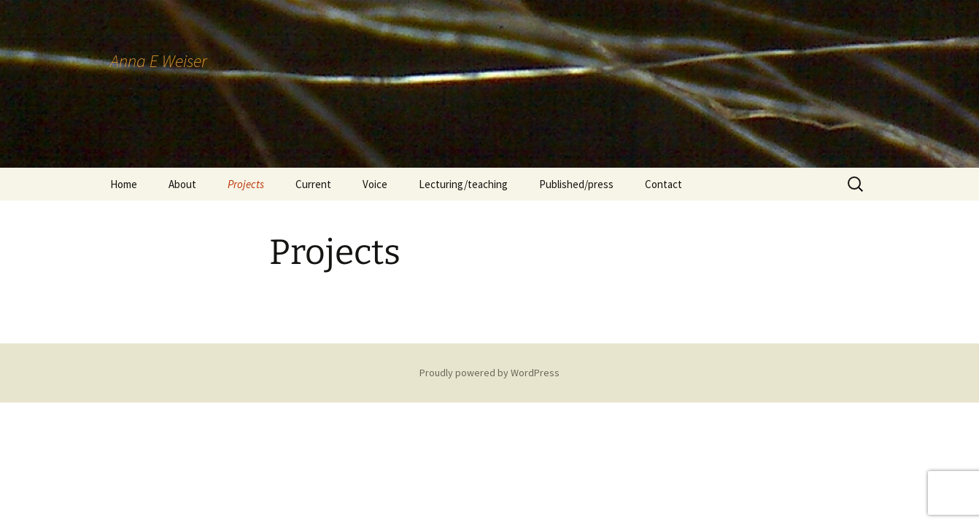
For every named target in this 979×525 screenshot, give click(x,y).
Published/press (576, 184)
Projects (246, 184)
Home (123, 184)
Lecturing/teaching (463, 184)
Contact (663, 184)
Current (313, 184)
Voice (375, 184)
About (182, 184)
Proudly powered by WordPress (489, 372)
